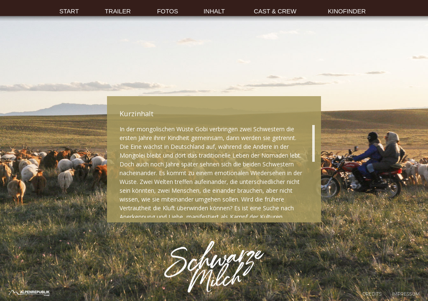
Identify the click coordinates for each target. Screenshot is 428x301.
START (69, 11)
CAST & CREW (275, 11)
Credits (372, 294)
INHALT (214, 11)
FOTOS (167, 11)
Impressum (406, 294)
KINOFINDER (347, 11)
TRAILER (118, 11)
